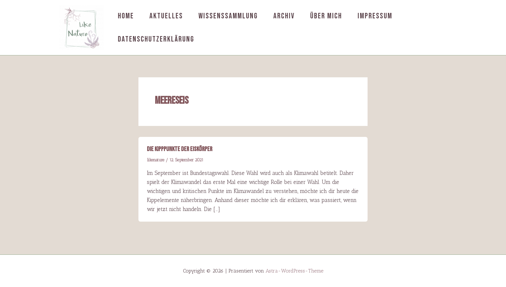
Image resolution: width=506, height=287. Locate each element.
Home (126, 16)
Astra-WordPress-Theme (294, 271)
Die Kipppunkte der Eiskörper (179, 149)
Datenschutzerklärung (156, 39)
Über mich (326, 16)
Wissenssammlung (228, 16)
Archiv (284, 16)
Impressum (375, 16)
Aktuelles (166, 16)
